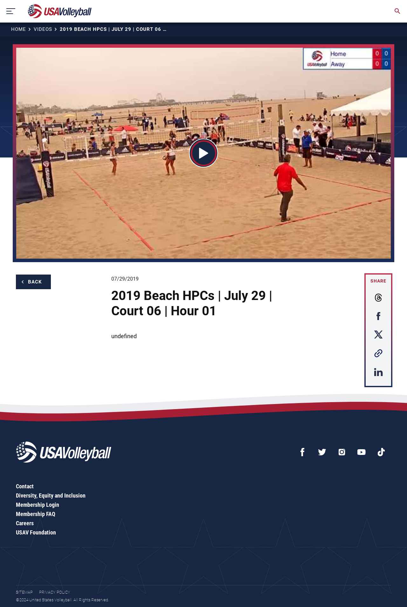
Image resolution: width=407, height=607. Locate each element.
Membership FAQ (35, 514)
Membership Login (37, 504)
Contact (25, 486)
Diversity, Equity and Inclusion (51, 495)
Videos (43, 29)
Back (35, 282)
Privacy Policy (54, 592)
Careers (25, 523)
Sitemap (24, 592)
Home (18, 29)
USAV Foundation (36, 532)
